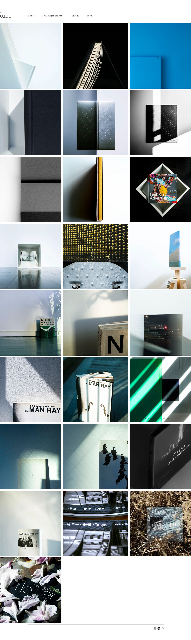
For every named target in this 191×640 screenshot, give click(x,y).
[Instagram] (155, 628)
